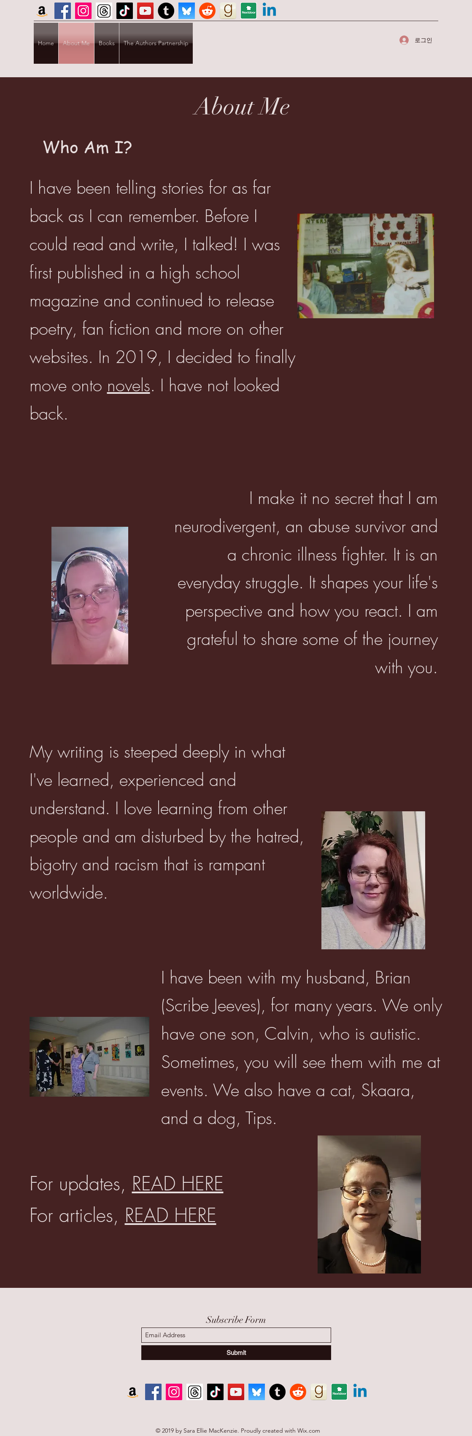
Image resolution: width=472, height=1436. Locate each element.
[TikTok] (124, 11)
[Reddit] (207, 11)
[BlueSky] (186, 11)
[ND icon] (248, 11)
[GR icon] (228, 11)
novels (128, 385)
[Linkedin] (269, 11)
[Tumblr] (166, 11)
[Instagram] (83, 11)
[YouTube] (145, 11)
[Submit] (236, 1352)
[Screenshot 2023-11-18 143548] (104, 11)
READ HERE (178, 1183)
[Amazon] (42, 11)
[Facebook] (62, 11)
